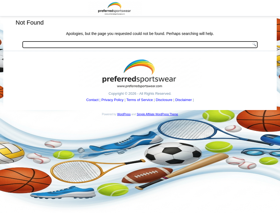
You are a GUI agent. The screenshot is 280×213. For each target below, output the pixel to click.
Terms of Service (139, 100)
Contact (92, 100)
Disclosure (164, 100)
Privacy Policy (112, 100)
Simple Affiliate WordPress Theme (157, 114)
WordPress (123, 114)
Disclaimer (183, 100)
